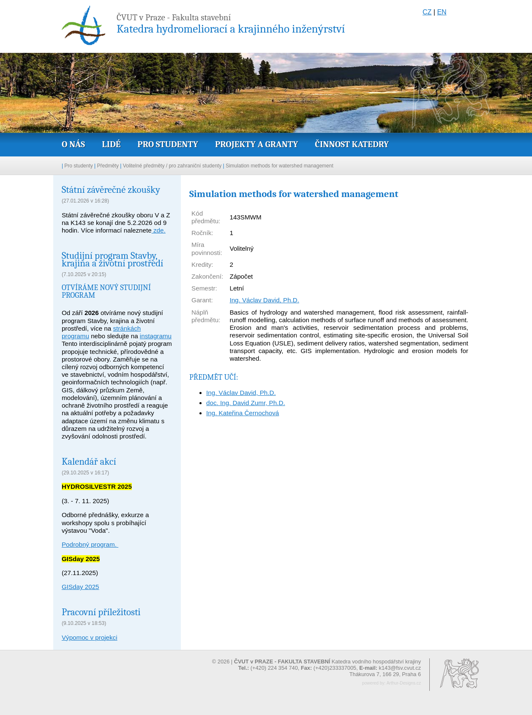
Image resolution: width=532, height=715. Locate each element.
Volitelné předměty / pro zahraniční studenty (172, 166)
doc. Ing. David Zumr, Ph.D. (245, 402)
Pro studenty (167, 144)
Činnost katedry (352, 144)
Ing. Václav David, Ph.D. (264, 300)
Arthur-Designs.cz (404, 683)
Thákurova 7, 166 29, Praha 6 (385, 674)
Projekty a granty (256, 144)
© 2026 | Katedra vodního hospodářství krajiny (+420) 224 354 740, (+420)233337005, (316, 664)
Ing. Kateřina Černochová (242, 412)
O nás (73, 144)
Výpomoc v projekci (89, 637)
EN (441, 12)
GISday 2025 (80, 586)
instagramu (156, 336)
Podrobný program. (90, 544)
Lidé (111, 144)
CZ (427, 12)
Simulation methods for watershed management (279, 166)
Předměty (108, 166)
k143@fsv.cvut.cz (400, 668)
